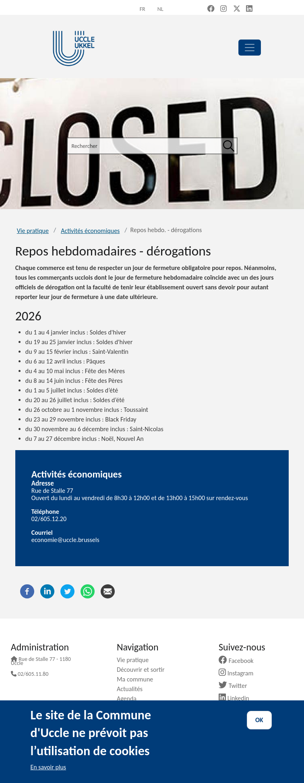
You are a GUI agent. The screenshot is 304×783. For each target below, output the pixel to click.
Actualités (133, 689)
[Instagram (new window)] (223, 9)
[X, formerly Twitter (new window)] (237, 9)
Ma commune (138, 679)
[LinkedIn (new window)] (249, 9)
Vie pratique (33, 231)
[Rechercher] (229, 146)
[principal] (249, 47)
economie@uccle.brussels (65, 540)
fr (142, 9)
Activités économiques (90, 231)
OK (259, 720)
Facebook (239, 661)
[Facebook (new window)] (211, 9)
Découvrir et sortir (144, 669)
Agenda (129, 698)
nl (160, 9)
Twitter (236, 686)
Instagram (239, 673)
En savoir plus (48, 767)
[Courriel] (108, 590)
